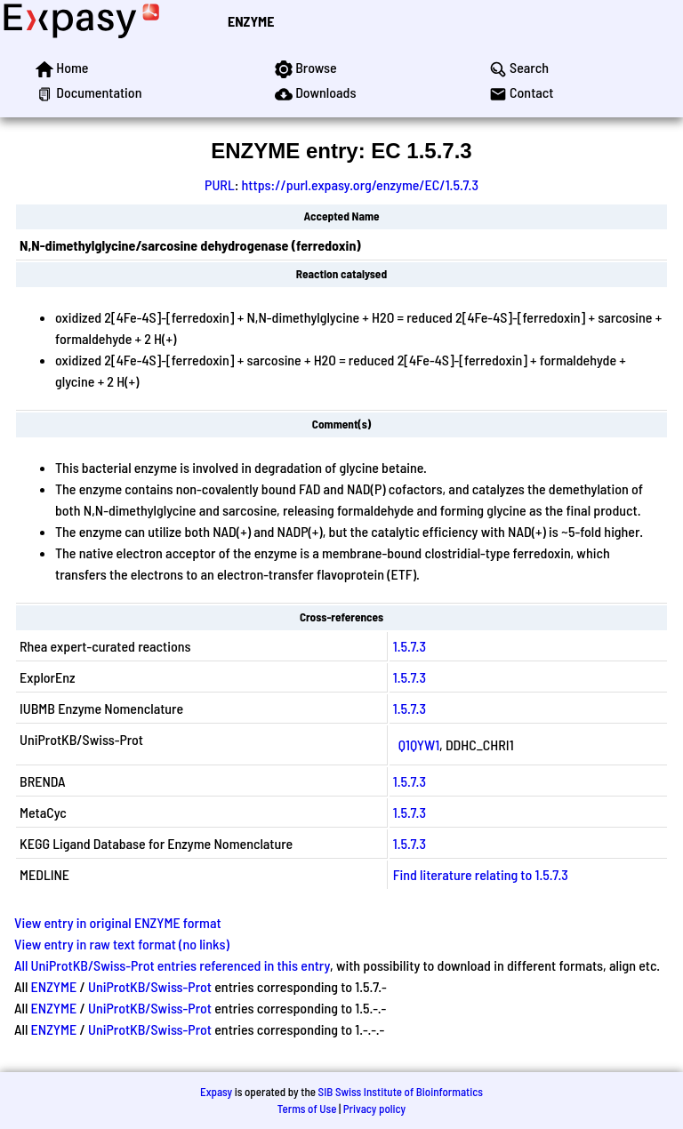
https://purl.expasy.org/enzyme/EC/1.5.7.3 (360, 184)
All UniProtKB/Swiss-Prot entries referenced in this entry (172, 965)
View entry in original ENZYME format (117, 922)
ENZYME (251, 20)
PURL (220, 184)
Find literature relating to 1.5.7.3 (480, 874)
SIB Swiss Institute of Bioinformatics (400, 1092)
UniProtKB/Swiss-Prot (150, 986)
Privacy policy (374, 1108)
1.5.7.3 (409, 645)
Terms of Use (307, 1108)
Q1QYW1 (418, 744)
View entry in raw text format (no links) (121, 943)
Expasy (216, 1092)
